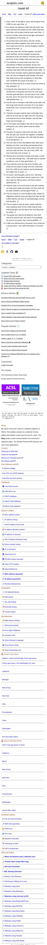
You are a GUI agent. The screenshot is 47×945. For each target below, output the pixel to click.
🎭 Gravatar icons (8, 636)
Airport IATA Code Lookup (12, 277)
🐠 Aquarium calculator (10, 839)
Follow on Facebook (8, 455)
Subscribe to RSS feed (9, 452)
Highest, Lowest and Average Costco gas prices (19, 659)
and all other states (9, 811)
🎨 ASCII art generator (10, 849)
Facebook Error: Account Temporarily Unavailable (17, 306)
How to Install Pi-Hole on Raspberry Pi (13, 314)
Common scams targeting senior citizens (14, 347)
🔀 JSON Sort (7, 829)
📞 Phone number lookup (11, 545)
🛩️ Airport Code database (11, 502)
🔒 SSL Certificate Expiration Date (14, 540)
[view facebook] (7, 252)
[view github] (11, 252)
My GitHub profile (7, 462)
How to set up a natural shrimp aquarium (14, 351)
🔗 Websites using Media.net (12, 931)
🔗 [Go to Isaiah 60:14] (29, 153)
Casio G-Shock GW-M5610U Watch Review (15, 302)
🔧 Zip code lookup (9, 603)
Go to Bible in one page (10, 243)
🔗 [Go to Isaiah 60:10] (11, 110)
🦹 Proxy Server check (10, 646)
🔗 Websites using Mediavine (13, 892)
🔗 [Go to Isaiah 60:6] (44, 70)
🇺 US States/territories (10, 593)
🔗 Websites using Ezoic (11, 887)
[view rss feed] (2, 252)
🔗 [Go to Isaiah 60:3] (27, 38)
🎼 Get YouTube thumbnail (12, 819)
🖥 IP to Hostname (9, 550)
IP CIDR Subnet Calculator (12, 284)
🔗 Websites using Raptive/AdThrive (15, 902)
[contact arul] (16, 252)
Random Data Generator (12, 282)
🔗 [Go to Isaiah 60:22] (7, 228)
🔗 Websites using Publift (11, 922)
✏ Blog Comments (7, 366)
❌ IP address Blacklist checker (13, 530)
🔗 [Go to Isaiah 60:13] (22, 140)
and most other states (10, 737)
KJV (15, 14)
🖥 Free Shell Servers (10, 487)
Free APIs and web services (12, 479)
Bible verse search (39, 14)
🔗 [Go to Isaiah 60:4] (21, 48)
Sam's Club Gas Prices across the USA (16, 289)
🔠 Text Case (7, 834)
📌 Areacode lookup (9, 608)
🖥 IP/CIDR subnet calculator (12, 560)
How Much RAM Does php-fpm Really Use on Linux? (18, 298)
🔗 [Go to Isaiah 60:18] (37, 191)
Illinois (4, 762)
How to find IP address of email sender (13, 331)
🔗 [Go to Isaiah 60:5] (42, 59)
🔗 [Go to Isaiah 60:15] (35, 161)
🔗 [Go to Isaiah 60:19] (18, 201)
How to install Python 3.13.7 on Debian (13, 335)
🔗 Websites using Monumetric (13, 912)
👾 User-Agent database (11, 631)
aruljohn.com (15, 3)
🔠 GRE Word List (8, 492)
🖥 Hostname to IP (9, 555)
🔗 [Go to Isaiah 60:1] (26, 24)
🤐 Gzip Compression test (11, 651)
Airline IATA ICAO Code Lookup (14, 279)
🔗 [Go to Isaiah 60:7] (35, 81)
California (5, 672)
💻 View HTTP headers (10, 565)
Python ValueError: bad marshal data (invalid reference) (19, 318)
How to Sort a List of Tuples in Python (13, 321)
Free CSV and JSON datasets (13, 474)
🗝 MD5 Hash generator (11, 824)
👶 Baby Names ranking (11, 621)
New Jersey (6, 688)
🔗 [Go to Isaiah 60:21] (40, 220)
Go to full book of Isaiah (10, 236)
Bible (9, 14)
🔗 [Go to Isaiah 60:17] (18, 183)
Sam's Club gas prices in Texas (13, 746)
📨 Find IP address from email (13, 525)
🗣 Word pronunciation (10, 626)
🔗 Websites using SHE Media (13, 941)
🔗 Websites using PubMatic (12, 917)
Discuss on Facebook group (11, 458)
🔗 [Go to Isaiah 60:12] (13, 129)
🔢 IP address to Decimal (11, 535)
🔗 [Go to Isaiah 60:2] (43, 32)
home (4, 14)
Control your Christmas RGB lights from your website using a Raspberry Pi (20, 356)
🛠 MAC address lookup (11, 515)
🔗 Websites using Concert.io (13, 926)
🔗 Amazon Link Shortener (12, 877)
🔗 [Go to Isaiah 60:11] (24, 121)
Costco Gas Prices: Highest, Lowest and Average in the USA (23, 286)
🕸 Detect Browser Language (13, 641)
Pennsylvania (7, 713)
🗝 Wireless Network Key (11, 585)
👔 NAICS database (9, 497)
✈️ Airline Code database (11, 507)
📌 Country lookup (9, 612)
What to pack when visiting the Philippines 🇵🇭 (15, 343)
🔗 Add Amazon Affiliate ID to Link (14, 882)
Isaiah (20, 14)
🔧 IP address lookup (10, 520)
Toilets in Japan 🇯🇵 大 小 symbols (12, 339)
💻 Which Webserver (9, 570)
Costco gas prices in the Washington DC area (18, 664)
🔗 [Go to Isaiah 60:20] (15, 212)
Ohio (4, 705)
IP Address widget (8, 469)
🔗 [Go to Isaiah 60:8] (19, 86)
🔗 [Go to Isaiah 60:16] (26, 172)
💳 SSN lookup (7, 598)
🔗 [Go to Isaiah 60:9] (21, 99)
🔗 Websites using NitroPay (12, 907)
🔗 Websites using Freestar (12, 936)
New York (5, 697)
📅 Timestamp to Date (10, 844)
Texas (4, 721)
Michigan (5, 680)
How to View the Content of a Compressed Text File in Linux (20, 310)
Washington (6, 729)
